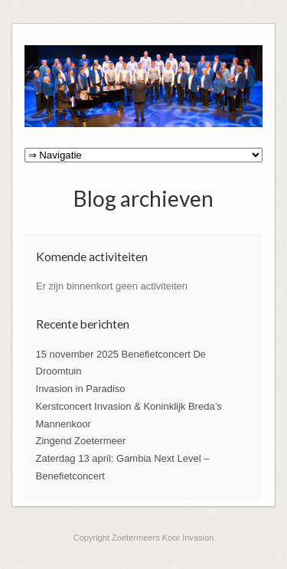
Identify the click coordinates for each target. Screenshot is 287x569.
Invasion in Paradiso (81, 388)
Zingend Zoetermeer (81, 440)
